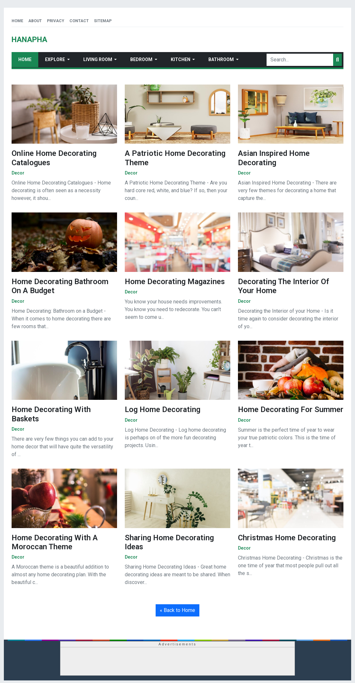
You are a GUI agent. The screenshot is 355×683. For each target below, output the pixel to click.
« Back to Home (177, 610)
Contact (79, 21)
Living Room (98, 59)
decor (18, 172)
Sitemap (103, 21)
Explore (55, 59)
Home (17, 21)
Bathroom (221, 59)
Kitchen (181, 59)
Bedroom (141, 59)
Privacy (55, 21)
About (35, 21)
